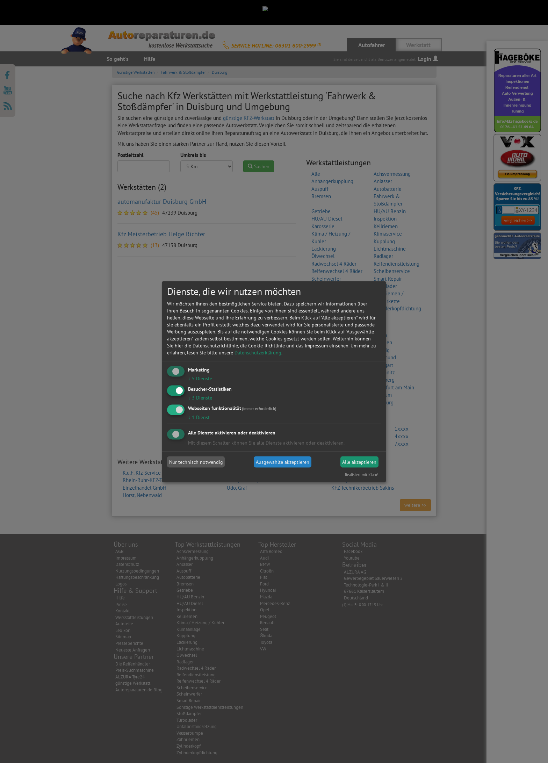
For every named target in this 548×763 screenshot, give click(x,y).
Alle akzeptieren (359, 462)
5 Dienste (200, 378)
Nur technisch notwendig (196, 462)
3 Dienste (200, 397)
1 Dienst (199, 417)
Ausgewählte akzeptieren (282, 462)
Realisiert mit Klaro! (361, 474)
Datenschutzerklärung (258, 353)
